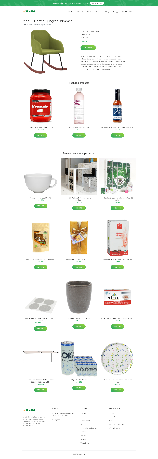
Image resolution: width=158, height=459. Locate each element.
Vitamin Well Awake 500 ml (79, 129)
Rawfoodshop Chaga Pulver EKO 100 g (40, 261)
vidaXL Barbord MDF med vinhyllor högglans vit (79, 200)
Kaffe (98, 33)
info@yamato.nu (57, 421)
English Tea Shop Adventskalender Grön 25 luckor (117, 200)
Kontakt (112, 418)
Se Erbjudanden (97, 3)
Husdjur (83, 433)
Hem (24, 26)
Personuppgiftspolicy (116, 426)
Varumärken (127, 12)
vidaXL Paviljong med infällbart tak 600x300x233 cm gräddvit (41, 382)
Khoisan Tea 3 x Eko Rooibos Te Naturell (117, 261)
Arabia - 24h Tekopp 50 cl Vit (40, 199)
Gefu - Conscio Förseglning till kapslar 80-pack (40, 321)
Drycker (83, 426)
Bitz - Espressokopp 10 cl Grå (79, 320)
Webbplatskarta (115, 429)
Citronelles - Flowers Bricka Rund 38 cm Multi (117, 382)
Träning (106, 12)
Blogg (115, 12)
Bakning (83, 414)
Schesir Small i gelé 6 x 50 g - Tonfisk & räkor (117, 320)
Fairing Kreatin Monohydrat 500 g (40, 129)
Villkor (111, 422)
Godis (70, 12)
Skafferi (80, 12)
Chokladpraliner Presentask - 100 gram (79, 261)
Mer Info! (88, 49)
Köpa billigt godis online (89, 429)
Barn (82, 418)
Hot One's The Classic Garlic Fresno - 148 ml (117, 129)
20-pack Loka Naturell (79, 381)
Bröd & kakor (93, 12)
